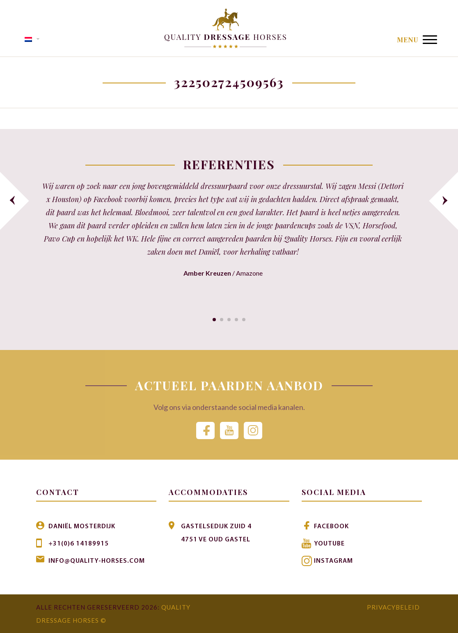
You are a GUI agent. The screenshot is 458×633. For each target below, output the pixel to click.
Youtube (329, 544)
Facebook (331, 526)
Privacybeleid (393, 607)
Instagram (333, 561)
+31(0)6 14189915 (78, 544)
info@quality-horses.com (96, 561)
